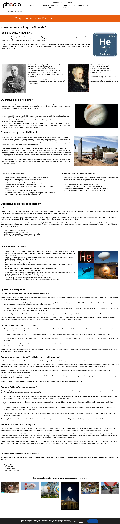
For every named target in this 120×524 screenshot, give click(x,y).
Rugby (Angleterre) (43, 67)
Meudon (106, 70)
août (32, 68)
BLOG (51, 7)
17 (30, 67)
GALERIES (66, 5)
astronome (41, 70)
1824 (99, 68)
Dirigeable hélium (9, 465)
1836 (34, 67)
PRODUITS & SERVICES (49, 5)
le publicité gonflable (25, 279)
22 (92, 68)
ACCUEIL (33, 5)
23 (92, 70)
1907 (101, 70)
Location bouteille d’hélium (94, 314)
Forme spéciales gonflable (11, 470)
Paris (103, 68)
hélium (48, 74)
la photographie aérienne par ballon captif (47, 279)
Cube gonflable (8, 467)
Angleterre (52, 68)
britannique (48, 70)
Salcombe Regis (43, 68)
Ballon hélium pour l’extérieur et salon (15, 463)
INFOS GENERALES (81, 5)
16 (30, 68)
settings (81, 522)
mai (32, 67)
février (95, 68)
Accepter (92, 521)
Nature (33, 76)
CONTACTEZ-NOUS (62, 7)
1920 (35, 68)
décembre (96, 70)
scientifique (33, 70)
